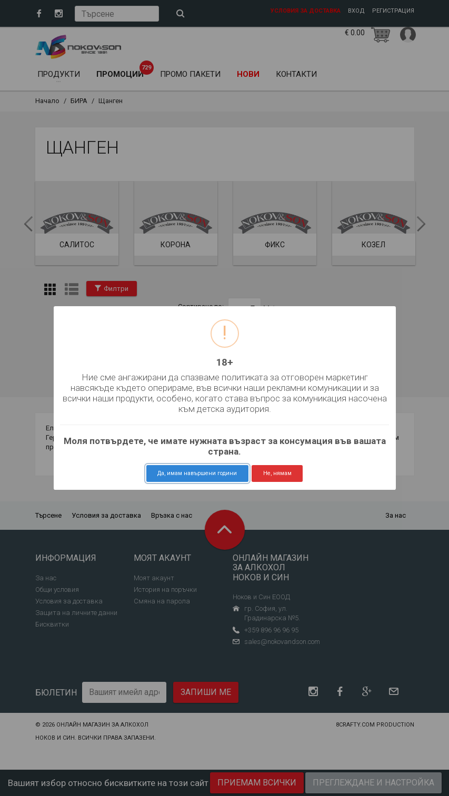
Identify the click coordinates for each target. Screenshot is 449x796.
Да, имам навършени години (197, 473)
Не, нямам (277, 473)
